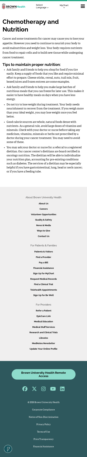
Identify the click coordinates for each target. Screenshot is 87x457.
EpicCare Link (44, 316)
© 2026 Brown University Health (44, 402)
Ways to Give (43, 230)
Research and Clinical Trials (43, 332)
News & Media (43, 225)
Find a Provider (43, 257)
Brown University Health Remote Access (43, 374)
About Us (43, 203)
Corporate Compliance (43, 410)
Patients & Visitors (43, 251)
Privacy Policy (43, 424)
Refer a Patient (43, 310)
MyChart (64, 6)
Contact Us (43, 236)
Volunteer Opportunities (43, 214)
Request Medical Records (43, 279)
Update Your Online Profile (43, 349)
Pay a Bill (43, 262)
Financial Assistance (43, 268)
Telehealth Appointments (43, 290)
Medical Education (43, 321)
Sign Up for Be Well (43, 295)
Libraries (43, 338)
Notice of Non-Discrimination (43, 417)
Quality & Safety (43, 220)
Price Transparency (43, 439)
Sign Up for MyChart (43, 273)
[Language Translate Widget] (43, 6)
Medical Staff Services (43, 327)
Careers (44, 209)
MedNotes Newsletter (43, 343)
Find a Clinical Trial (43, 284)
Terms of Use (43, 432)
